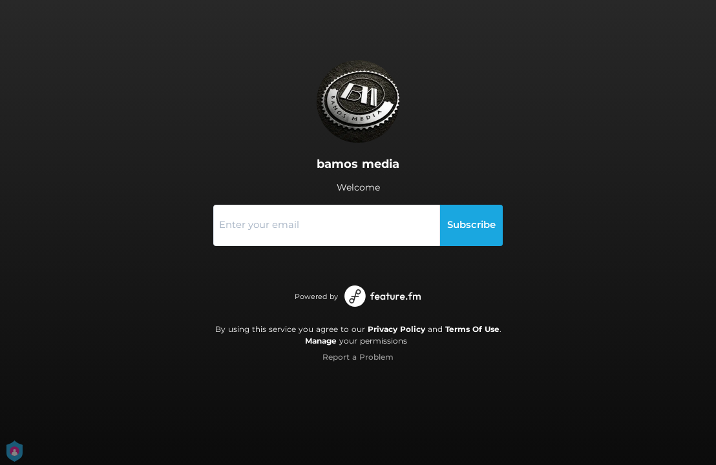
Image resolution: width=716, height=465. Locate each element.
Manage (321, 341)
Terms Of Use (472, 329)
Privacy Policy (396, 329)
